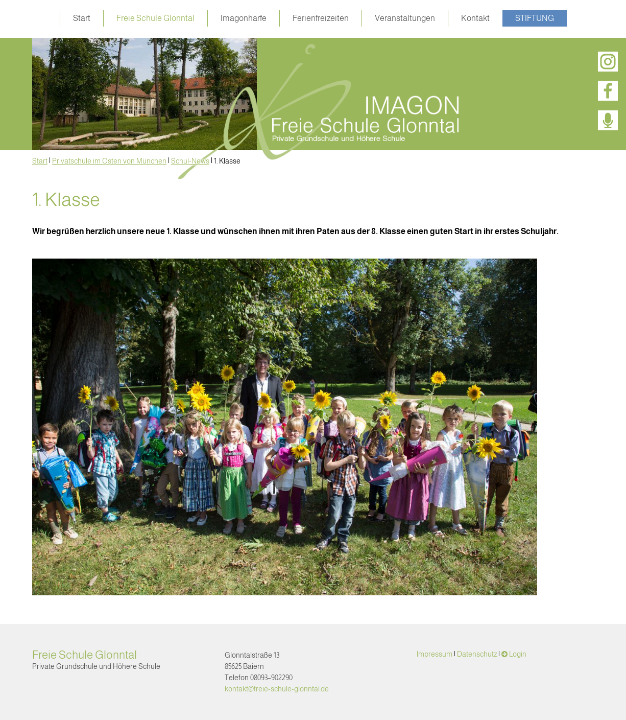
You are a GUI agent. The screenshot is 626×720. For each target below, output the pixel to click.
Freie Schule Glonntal (155, 18)
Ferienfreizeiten (321, 18)
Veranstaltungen (405, 18)
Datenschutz (477, 654)
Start (81, 18)
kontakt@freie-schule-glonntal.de (277, 689)
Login (517, 654)
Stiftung (534, 18)
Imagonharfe (244, 18)
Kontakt (475, 18)
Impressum (434, 654)
